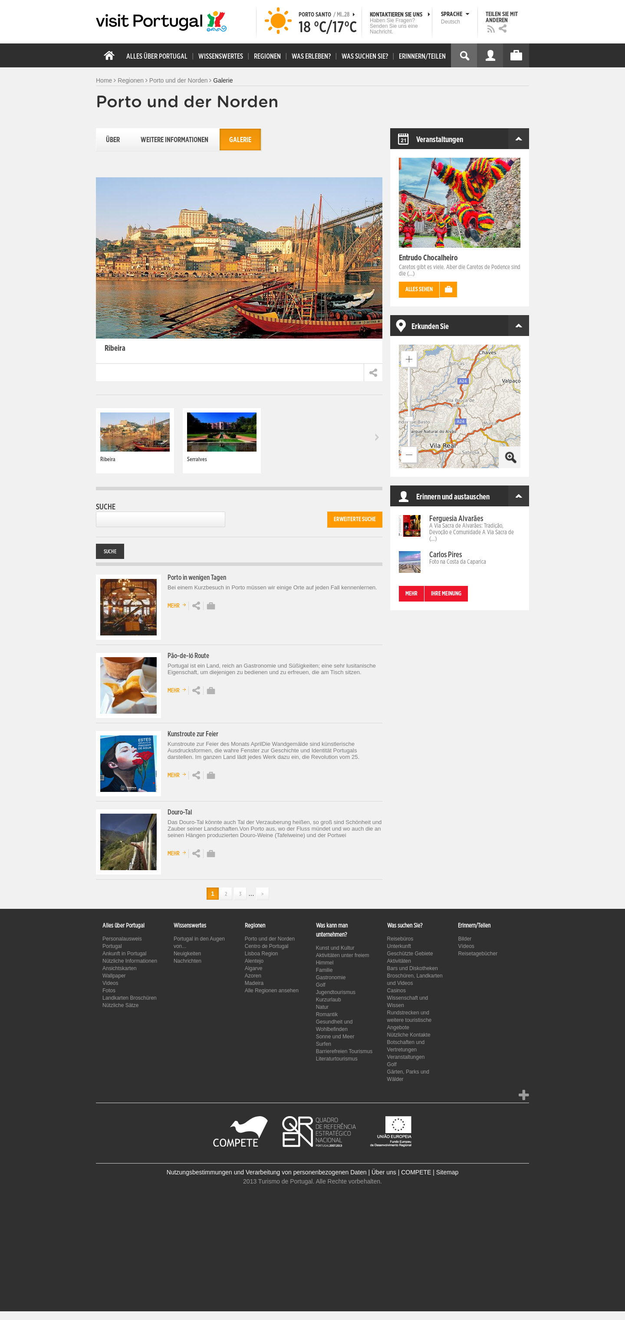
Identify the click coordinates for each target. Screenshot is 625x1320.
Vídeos (466, 946)
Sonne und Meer (335, 1037)
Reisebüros (400, 939)
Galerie (240, 139)
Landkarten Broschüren (129, 998)
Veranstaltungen (406, 1057)
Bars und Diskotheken (412, 968)
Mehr (178, 604)
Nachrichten (187, 961)
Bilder (464, 939)
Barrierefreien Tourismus (344, 1051)
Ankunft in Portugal (124, 954)
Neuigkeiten (187, 954)
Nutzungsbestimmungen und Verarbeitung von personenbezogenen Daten (267, 1172)
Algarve (254, 968)
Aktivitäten (399, 961)
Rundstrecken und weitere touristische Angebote (409, 1020)
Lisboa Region (261, 954)
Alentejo (254, 961)
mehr (411, 594)
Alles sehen (419, 290)
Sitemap (447, 1172)
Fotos (108, 991)
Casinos (396, 991)
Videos (110, 983)
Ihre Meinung (446, 594)
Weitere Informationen (174, 139)
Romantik (327, 1014)
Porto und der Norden (178, 80)
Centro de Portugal (267, 946)
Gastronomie (331, 977)
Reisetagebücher (477, 954)
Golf (321, 985)
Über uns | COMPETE (401, 1172)
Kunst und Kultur (335, 948)
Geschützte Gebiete (410, 954)
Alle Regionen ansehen (272, 991)
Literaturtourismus (337, 1059)
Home (104, 80)
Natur (322, 1007)
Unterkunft (399, 946)
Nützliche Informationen (129, 961)
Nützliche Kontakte (409, 1035)
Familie (324, 970)
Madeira (254, 983)
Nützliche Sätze (120, 1005)
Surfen (323, 1044)
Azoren (253, 976)
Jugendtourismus (335, 992)
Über (113, 139)
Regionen (131, 80)
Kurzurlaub (328, 1000)
